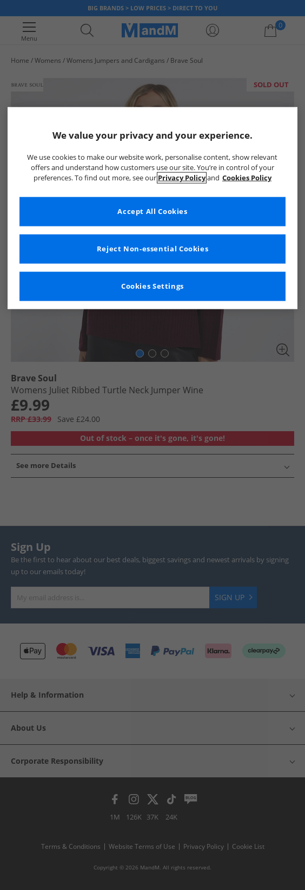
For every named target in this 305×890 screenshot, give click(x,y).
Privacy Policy (181, 177)
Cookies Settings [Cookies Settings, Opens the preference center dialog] (152, 285)
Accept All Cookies (152, 211)
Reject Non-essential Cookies (153, 248)
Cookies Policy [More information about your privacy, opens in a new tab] (246, 177)
